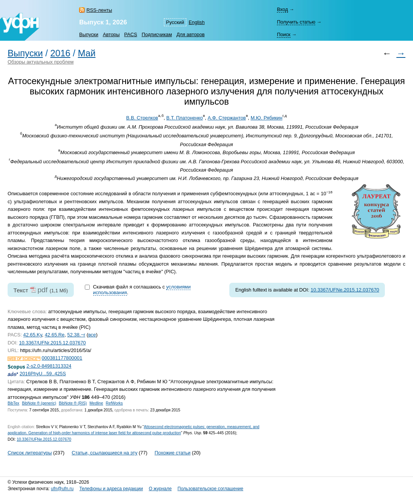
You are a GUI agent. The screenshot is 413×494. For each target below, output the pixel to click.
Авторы (111, 34)
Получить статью (296, 22)
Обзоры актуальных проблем (41, 62)
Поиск (283, 34)
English (197, 22)
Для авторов (190, 34)
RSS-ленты (99, 10)
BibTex (13, 403)
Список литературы (30, 453)
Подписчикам (156, 34)
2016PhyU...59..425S (43, 373)
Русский (175, 22)
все (92, 335)
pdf (42, 290)
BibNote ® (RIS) (73, 403)
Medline (96, 403)
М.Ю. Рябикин (267, 118)
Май (86, 53)
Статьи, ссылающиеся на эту (104, 453)
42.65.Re (55, 335)
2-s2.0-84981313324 (49, 366)
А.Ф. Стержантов (227, 118)
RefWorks (114, 403)
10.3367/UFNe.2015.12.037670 (345, 290)
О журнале (160, 488)
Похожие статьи (173, 453)
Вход (282, 9)
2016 (60, 53)
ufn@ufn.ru (62, 488)
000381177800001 (62, 358)
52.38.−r (76, 335)
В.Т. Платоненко (184, 118)
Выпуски (88, 34)
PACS (130, 34)
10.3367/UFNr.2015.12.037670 (52, 343)
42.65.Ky (32, 335)
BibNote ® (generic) (39, 403)
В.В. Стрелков (142, 118)
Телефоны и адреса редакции (111, 488)
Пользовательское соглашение (210, 488)
